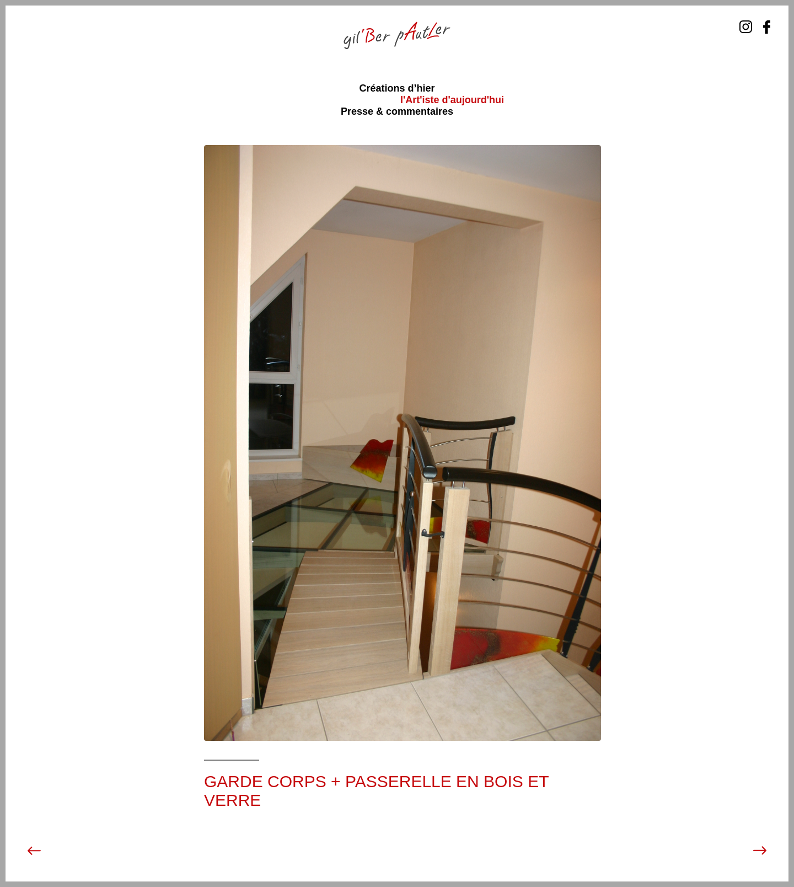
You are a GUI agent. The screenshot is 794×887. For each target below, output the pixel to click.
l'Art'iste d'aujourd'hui (452, 99)
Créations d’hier (396, 88)
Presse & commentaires (397, 111)
